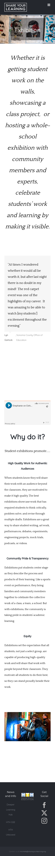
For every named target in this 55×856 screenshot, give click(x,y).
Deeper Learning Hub (10, 809)
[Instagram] (44, 821)
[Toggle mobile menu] (49, 4)
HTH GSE (10, 822)
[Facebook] (44, 805)
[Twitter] (44, 813)
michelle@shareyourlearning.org (33, 851)
